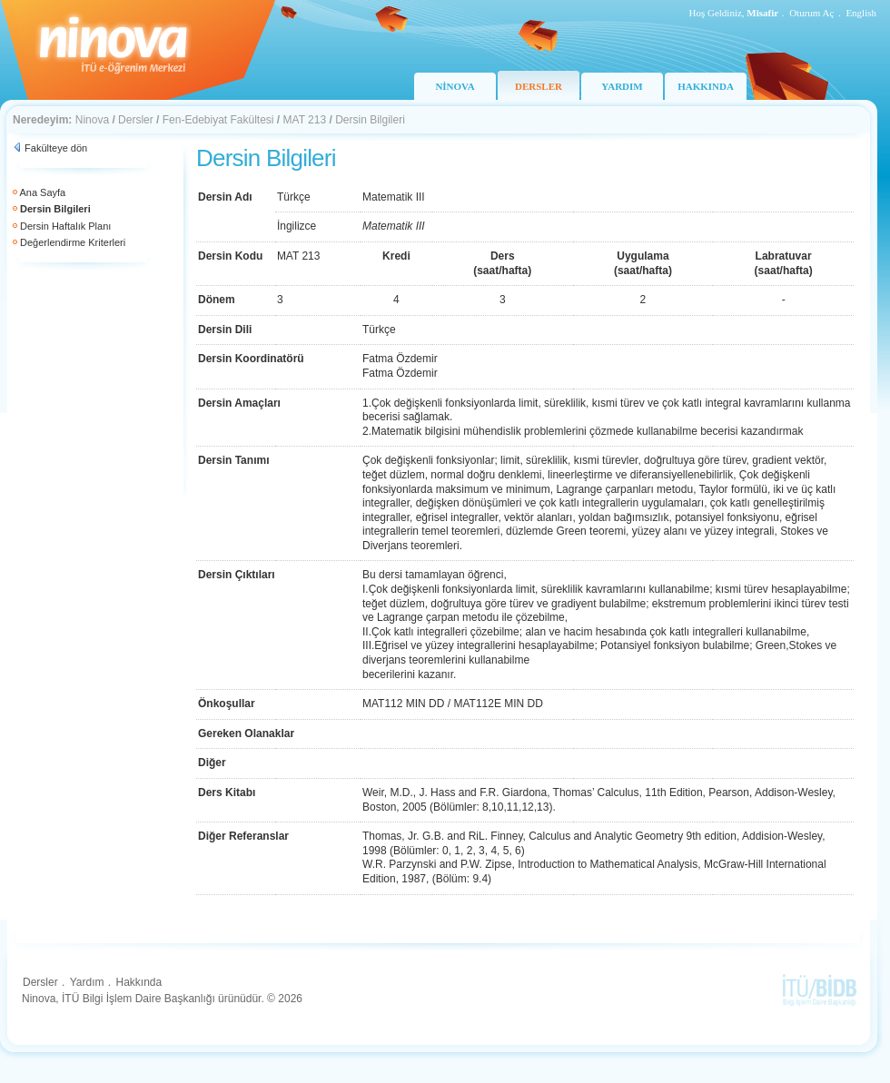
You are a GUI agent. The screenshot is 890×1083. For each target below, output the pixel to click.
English (861, 12)
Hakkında (138, 982)
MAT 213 (305, 119)
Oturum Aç (811, 12)
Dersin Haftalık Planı (65, 226)
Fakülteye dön (56, 148)
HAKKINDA (705, 86)
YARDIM (621, 86)
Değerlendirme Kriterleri (72, 242)
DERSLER (538, 86)
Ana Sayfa (42, 192)
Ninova (92, 119)
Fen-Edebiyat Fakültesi (218, 119)
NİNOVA (454, 86)
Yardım (87, 982)
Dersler (135, 119)
